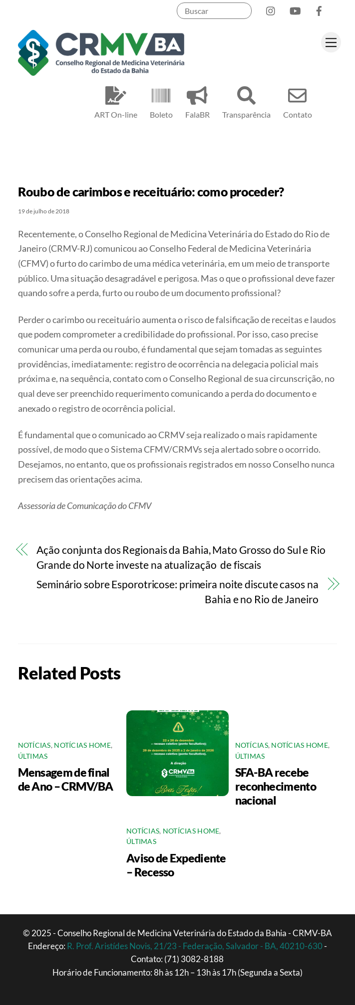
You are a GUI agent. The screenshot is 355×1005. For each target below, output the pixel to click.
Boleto (161, 101)
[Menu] (331, 42)
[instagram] (271, 8)
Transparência (246, 101)
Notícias (34, 745)
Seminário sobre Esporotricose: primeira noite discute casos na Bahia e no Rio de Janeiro (177, 591)
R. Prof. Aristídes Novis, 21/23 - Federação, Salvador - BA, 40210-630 (195, 946)
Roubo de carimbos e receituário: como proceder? (151, 191)
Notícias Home (82, 745)
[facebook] (319, 8)
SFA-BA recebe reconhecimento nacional (275, 786)
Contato (297, 101)
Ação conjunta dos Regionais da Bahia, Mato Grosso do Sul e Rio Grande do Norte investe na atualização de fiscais (181, 557)
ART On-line (115, 101)
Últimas (33, 756)
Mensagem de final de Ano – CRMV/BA (65, 779)
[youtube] (295, 8)
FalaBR (197, 101)
